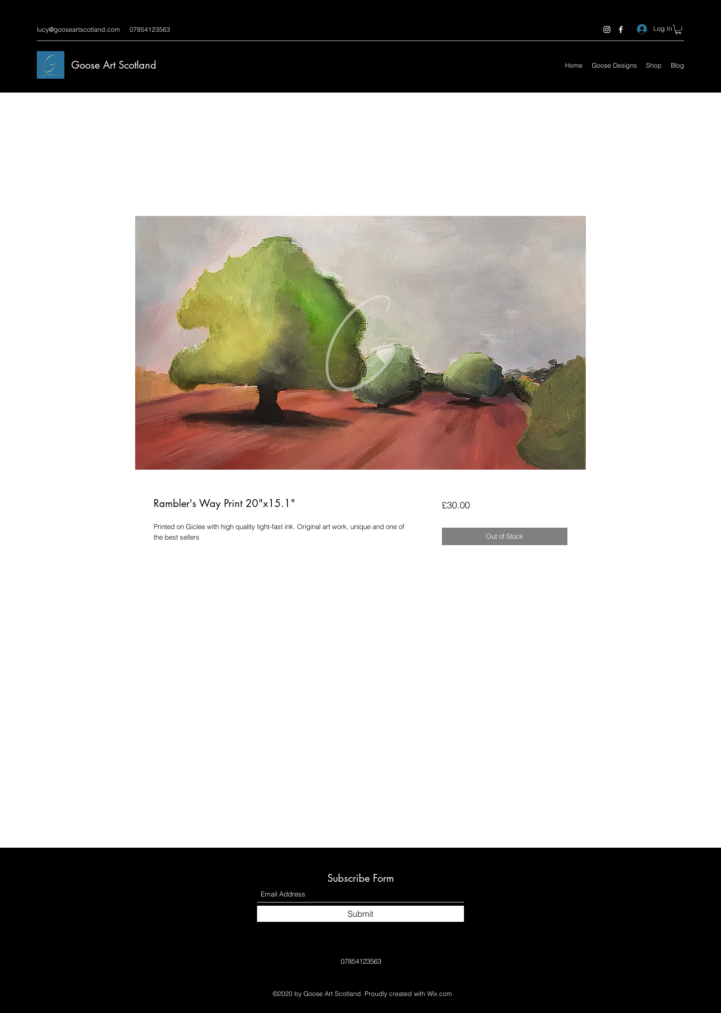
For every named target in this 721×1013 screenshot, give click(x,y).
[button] (678, 29)
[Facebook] (620, 29)
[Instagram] (607, 29)
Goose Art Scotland (113, 64)
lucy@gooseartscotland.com (78, 29)
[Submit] (360, 914)
